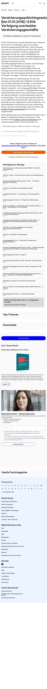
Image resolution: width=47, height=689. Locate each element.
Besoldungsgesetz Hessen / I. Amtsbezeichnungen (18, 293)
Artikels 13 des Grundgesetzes (13, 109)
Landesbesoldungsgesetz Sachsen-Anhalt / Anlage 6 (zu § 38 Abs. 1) (22, 267)
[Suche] (40, 3)
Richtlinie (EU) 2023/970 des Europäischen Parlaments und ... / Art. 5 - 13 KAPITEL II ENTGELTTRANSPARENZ (23, 274)
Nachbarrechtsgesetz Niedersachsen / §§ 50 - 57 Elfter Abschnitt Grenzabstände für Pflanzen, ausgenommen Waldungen (23, 248)
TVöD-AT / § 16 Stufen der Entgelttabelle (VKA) (18, 188)
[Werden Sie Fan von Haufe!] (2, 564)
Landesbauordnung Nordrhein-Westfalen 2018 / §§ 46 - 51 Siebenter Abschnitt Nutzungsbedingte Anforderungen (21, 220)
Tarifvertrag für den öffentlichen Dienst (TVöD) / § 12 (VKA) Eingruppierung (21, 168)
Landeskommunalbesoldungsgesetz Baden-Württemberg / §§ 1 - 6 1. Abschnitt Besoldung (23, 213)
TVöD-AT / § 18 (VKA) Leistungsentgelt (15, 234)
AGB (23, 431)
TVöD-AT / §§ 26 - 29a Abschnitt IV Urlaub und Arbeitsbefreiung (23, 175)
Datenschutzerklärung (22, 433)
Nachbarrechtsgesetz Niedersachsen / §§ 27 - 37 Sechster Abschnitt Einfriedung (21, 181)
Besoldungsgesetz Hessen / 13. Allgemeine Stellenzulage (20, 200)
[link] (4, 10)
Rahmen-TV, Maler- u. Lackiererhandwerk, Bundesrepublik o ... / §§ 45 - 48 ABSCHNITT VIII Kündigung (23, 206)
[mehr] (24, 9)
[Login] (44, 3)
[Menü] (12, 3)
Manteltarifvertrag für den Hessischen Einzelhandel (19, 280)
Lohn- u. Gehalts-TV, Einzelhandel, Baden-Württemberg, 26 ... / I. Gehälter (23, 287)
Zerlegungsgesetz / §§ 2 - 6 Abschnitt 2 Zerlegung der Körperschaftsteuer (20, 241)
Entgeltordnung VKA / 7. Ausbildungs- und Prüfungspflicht (21, 194)
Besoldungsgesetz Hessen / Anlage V (14, 254)
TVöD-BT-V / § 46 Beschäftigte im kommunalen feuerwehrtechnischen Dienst (18, 228)
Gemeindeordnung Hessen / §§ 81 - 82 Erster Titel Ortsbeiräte (22, 260)
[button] (23, 152)
